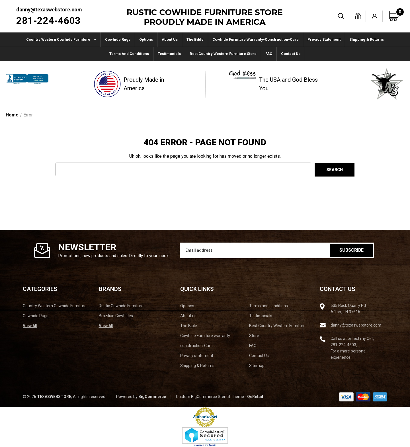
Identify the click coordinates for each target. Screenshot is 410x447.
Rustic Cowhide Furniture (121, 306)
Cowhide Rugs (117, 39)
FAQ (268, 54)
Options (146, 39)
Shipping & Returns (366, 39)
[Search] (341, 16)
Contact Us (290, 54)
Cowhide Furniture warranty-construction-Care (255, 39)
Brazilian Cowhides (116, 315)
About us (170, 39)
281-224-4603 (48, 20)
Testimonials (169, 54)
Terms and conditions (129, 54)
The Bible (195, 39)
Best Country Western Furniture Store (223, 54)
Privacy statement (324, 39)
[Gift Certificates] (358, 16)
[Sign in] (375, 16)
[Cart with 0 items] (396, 16)
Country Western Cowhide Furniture (61, 39)
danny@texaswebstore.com (49, 10)
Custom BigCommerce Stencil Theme (210, 396)
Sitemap (257, 365)
